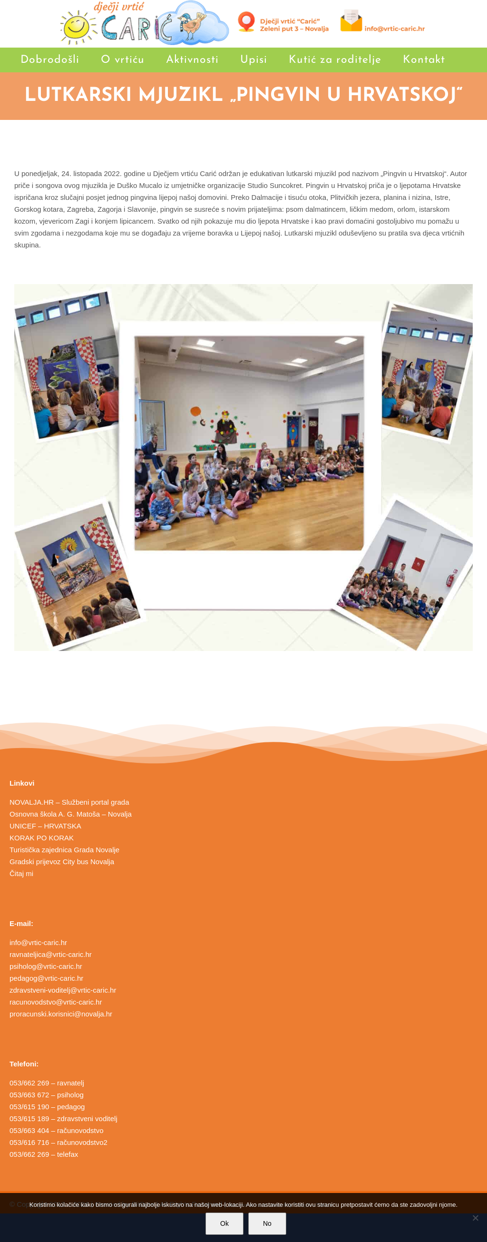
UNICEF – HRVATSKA (45, 826)
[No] (475, 1217)
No (267, 1223)
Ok (224, 1223)
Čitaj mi (21, 873)
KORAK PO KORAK (42, 838)
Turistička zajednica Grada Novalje (64, 850)
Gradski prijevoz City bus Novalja (62, 862)
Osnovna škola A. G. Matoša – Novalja (71, 814)
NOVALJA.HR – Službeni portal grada (69, 802)
